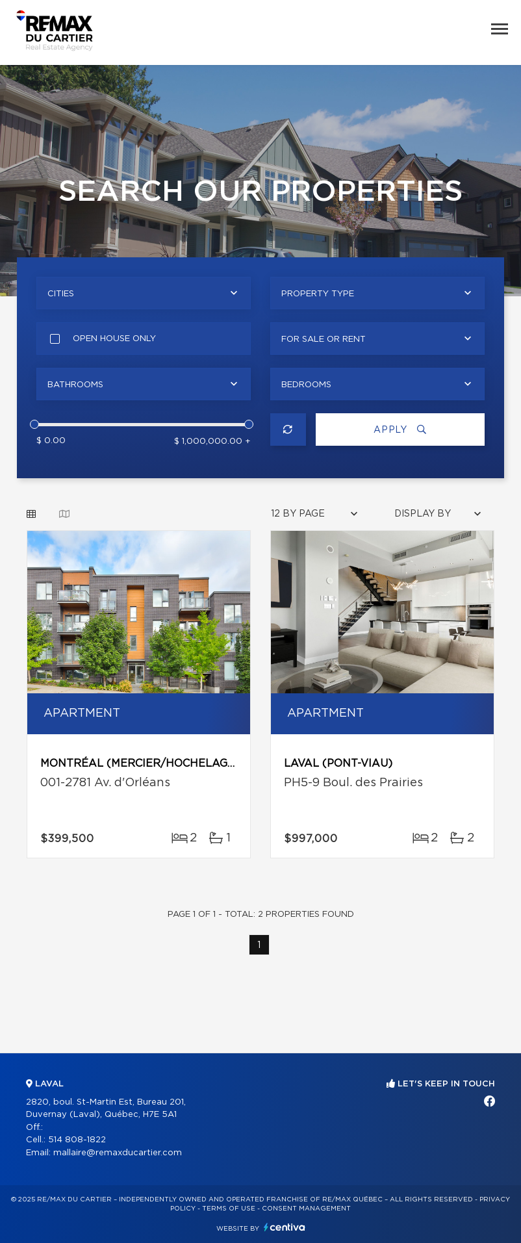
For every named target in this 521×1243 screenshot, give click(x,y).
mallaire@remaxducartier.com (117, 1153)
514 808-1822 (77, 1140)
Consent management (306, 1208)
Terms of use (228, 1208)
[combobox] (143, 293)
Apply (400, 430)
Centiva (284, 1227)
